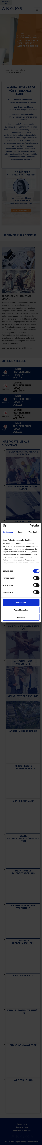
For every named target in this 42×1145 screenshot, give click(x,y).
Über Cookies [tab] (33, 532)
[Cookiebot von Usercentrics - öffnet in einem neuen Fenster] (29, 525)
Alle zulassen (21, 602)
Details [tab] (20, 532)
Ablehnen (21, 617)
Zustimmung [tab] (8, 532)
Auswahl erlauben (21, 610)
